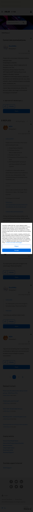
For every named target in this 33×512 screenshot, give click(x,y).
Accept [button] (16, 268)
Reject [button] (16, 264)
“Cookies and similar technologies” (14, 260)
